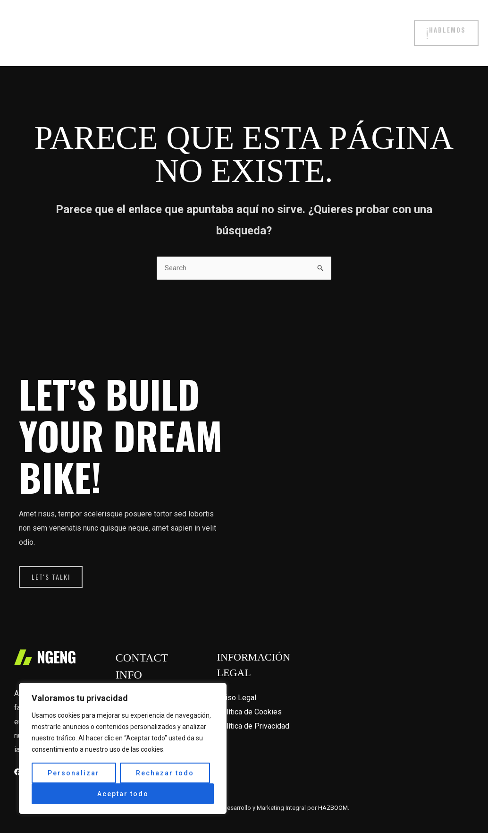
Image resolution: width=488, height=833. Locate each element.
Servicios (216, 25)
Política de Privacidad (253, 709)
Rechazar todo (165, 773)
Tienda (125, 25)
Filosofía (262, 25)
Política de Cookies (249, 695)
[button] (445, 25)
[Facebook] (17, 755)
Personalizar (74, 773)
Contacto (380, 25)
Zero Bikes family (321, 25)
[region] (123, 748)
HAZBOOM (333, 791)
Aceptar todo (123, 794)
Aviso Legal (236, 681)
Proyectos (168, 25)
